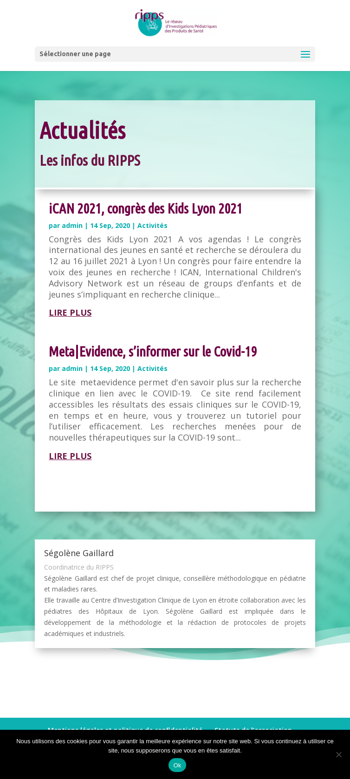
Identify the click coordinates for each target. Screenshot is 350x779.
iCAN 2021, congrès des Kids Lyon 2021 (145, 208)
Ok (177, 765)
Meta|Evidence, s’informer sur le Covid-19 (153, 351)
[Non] (338, 754)
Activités (152, 225)
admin (72, 225)
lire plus (70, 312)
